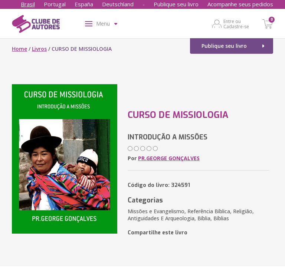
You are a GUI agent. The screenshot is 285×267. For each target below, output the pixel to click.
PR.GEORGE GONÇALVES (169, 158)
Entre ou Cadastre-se (236, 23)
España (84, 4)
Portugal (55, 4)
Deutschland (118, 4)
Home (19, 48)
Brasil (28, 4)
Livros (39, 48)
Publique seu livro (176, 4)
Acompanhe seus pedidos (240, 4)
